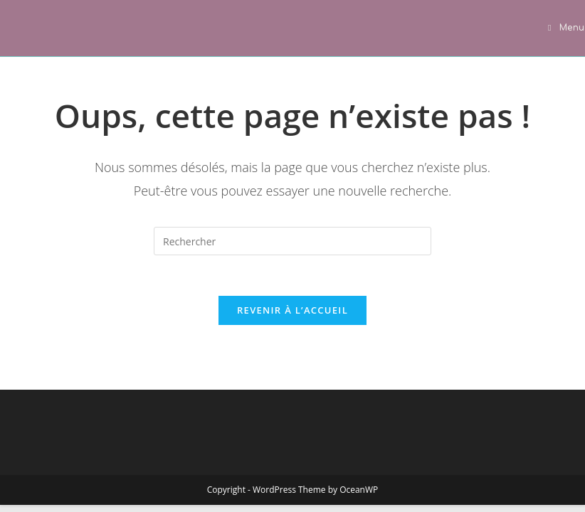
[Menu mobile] (566, 28)
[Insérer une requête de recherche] (292, 241)
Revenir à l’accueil (292, 312)
